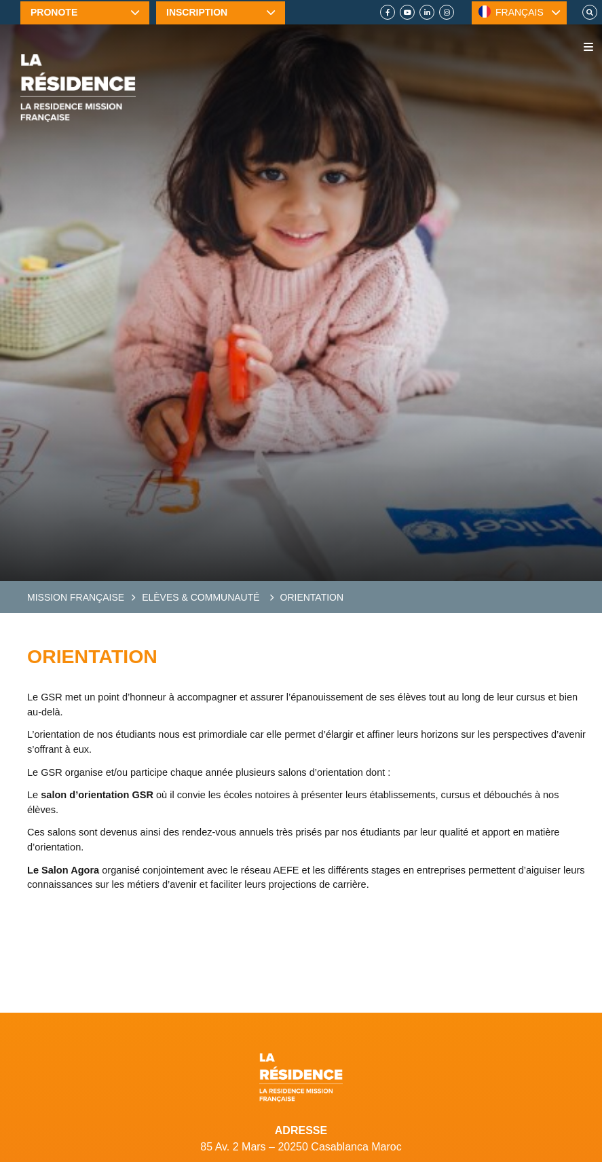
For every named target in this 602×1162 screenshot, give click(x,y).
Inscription (196, 12)
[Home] (78, 88)
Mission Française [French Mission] (75, 597)
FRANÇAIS (511, 11)
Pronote (54, 12)
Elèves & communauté (202, 597)
